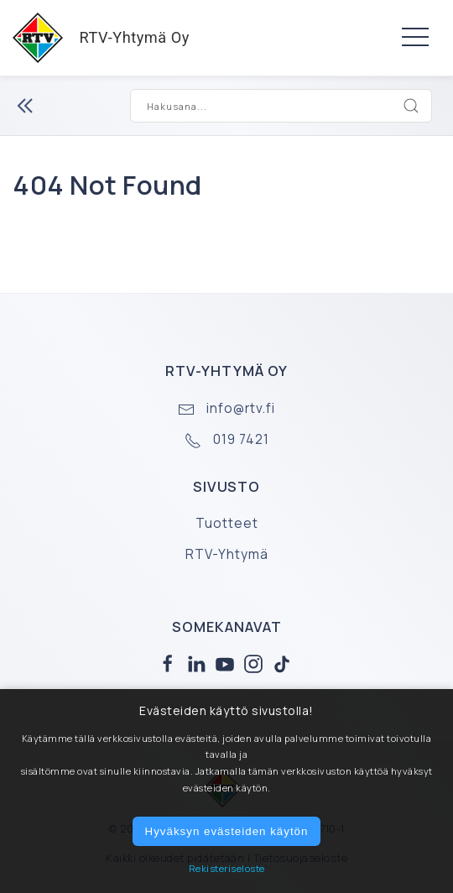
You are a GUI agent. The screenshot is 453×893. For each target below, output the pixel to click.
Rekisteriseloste (227, 868)
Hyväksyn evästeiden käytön (227, 831)
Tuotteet (226, 523)
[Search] (411, 106)
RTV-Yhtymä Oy (95, 38)
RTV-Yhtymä (226, 554)
